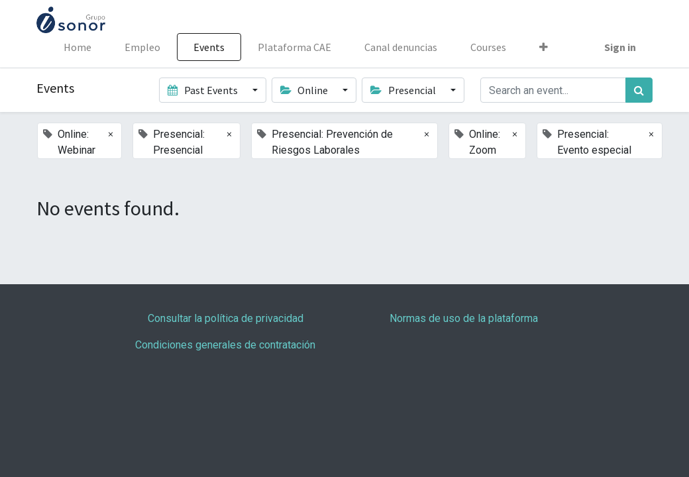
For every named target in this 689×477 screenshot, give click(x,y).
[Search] (639, 90)
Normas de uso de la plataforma (464, 318)
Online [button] (305, 90)
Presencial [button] (403, 90)
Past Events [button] (203, 90)
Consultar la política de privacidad (225, 318)
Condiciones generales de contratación (225, 345)
